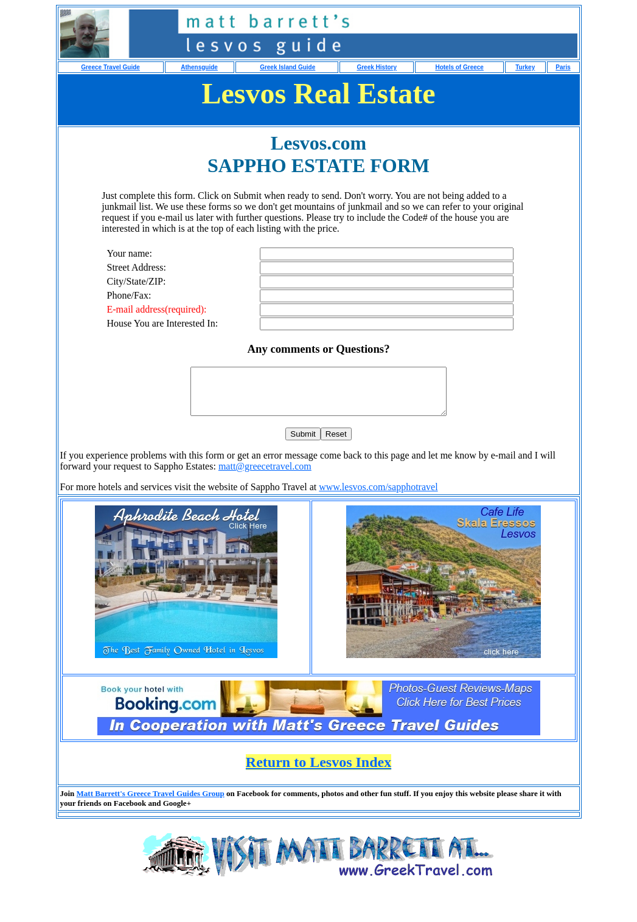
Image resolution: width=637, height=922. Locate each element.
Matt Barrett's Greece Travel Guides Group (151, 802)
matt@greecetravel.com (265, 475)
